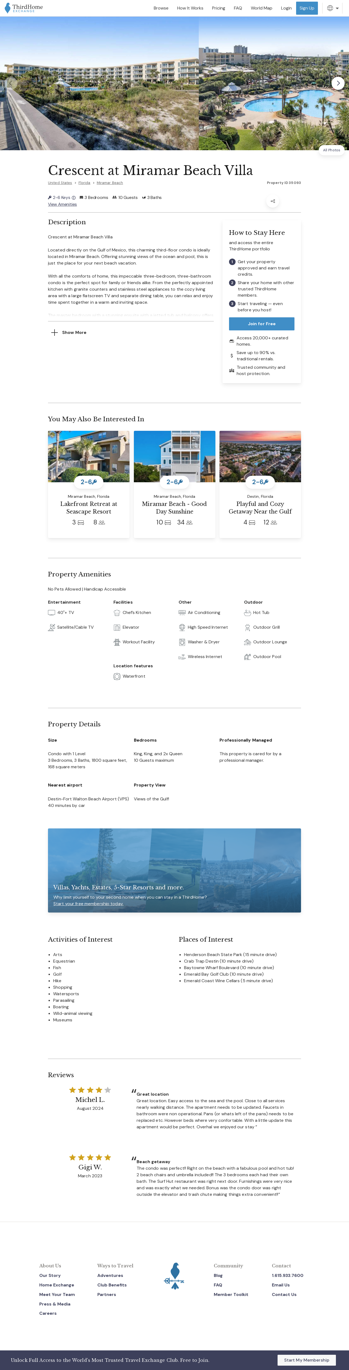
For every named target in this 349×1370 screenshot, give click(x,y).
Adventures (110, 1275)
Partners (106, 1294)
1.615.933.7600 (287, 1275)
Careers (48, 1313)
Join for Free (262, 323)
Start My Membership (306, 1360)
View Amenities (62, 204)
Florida (85, 182)
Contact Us (284, 1294)
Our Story (50, 1275)
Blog (218, 1275)
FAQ (218, 1284)
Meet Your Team (57, 1294)
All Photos (331, 150)
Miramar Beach (110, 182)
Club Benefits (112, 1284)
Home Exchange (56, 1284)
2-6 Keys (62, 197)
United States (60, 182)
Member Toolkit (231, 1294)
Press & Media (54, 1303)
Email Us (281, 1284)
